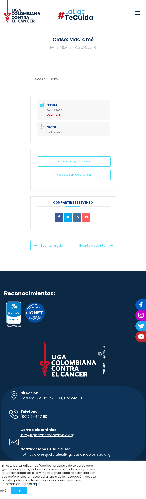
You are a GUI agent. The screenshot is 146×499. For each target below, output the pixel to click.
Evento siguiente (96, 245)
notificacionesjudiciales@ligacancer (53, 454)
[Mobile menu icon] (137, 13)
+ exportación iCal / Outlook (74, 174)
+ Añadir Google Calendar (74, 161)
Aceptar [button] (19, 490)
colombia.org (98, 454)
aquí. (36, 484)
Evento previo (48, 245)
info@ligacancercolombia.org (47, 434)
